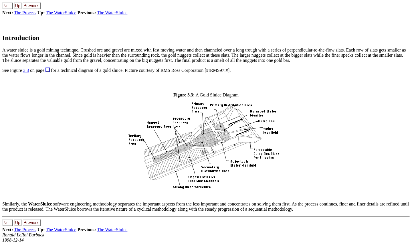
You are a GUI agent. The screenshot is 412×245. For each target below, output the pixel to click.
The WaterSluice (61, 12)
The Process (25, 12)
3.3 (26, 70)
